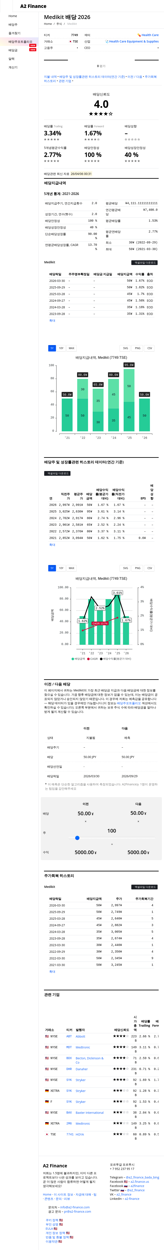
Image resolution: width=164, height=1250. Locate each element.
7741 (70, 1134)
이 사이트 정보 (63, 1194)
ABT (69, 1036)
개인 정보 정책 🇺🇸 (58, 1233)
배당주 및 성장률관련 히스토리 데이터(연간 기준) (92, 77)
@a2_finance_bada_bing (142, 1177)
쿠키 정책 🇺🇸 (54, 1220)
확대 (52, 320)
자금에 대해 (83, 1194)
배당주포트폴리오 (129, 703)
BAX (69, 1112)
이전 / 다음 (134, 77)
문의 (59, 1199)
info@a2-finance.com (75, 1207)
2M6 (69, 1123)
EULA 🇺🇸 (51, 1229)
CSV (149, 348)
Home (48, 24)
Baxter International (90, 1113)
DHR (69, 1069)
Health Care (150, 35)
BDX (69, 1058)
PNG (137, 348)
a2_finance (124, 1194)
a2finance (137, 1186)
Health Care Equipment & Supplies (134, 41)
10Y (61, 348)
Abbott (80, 1036)
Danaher (82, 1069)
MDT (69, 1047)
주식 (59, 24)
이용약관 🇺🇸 (54, 1241)
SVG (125, 348)
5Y (52, 348)
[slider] (77, 838)
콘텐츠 (48, 1199)
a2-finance (132, 1199)
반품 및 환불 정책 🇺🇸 (59, 1237)
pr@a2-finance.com (77, 1211)
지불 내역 (50, 77)
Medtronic (83, 1047)
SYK (69, 1080)
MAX (71, 348)
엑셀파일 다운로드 (144, 262)
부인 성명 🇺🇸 (54, 1224)
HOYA (80, 1134)
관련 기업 (65, 81)
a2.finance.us (140, 1182)
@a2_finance (136, 1190)
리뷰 (67, 1199)
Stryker (81, 1080)
